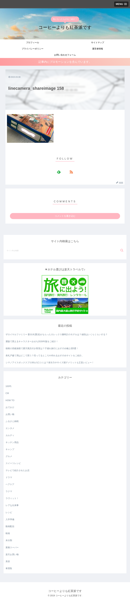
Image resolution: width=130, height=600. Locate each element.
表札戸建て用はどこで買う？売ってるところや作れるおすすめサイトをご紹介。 (45, 355)
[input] (65, 250)
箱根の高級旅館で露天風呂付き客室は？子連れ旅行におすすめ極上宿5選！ (42, 348)
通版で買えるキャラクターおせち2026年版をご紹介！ (32, 341)
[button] (122, 250)
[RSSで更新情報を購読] (68, 172)
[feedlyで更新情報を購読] (61, 172)
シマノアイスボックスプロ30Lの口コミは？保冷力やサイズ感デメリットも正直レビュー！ (50, 362)
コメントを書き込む (65, 216)
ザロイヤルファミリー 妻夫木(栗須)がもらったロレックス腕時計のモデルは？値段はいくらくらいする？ (57, 334)
